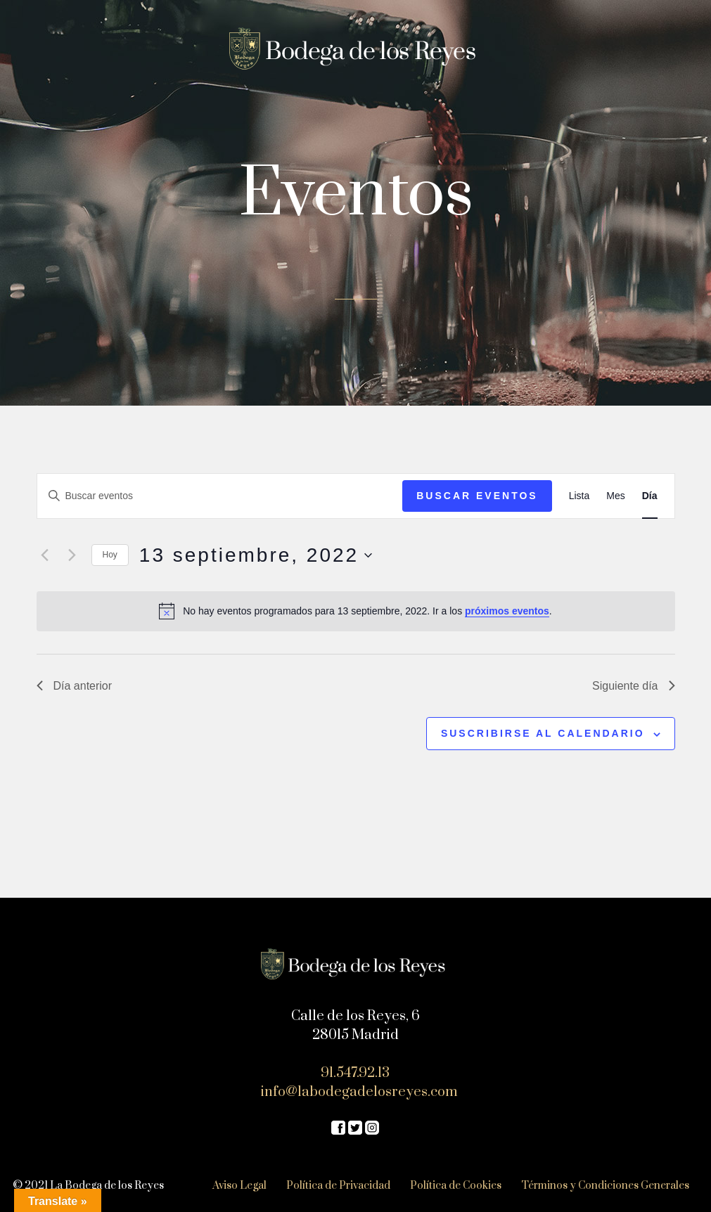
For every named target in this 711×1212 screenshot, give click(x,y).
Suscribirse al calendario (543, 733)
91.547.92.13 (355, 1073)
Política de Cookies (455, 1185)
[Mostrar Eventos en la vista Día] (650, 496)
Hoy (110, 555)
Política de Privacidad (338, 1185)
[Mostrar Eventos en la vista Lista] (579, 496)
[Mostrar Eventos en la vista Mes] (615, 496)
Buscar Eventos (476, 495)
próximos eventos (507, 611)
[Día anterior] (45, 555)
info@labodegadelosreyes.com (359, 1092)
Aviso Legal (239, 1185)
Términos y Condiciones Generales (605, 1185)
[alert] (356, 611)
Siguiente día (633, 686)
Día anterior (75, 686)
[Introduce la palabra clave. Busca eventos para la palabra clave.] (220, 496)
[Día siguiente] (72, 555)
